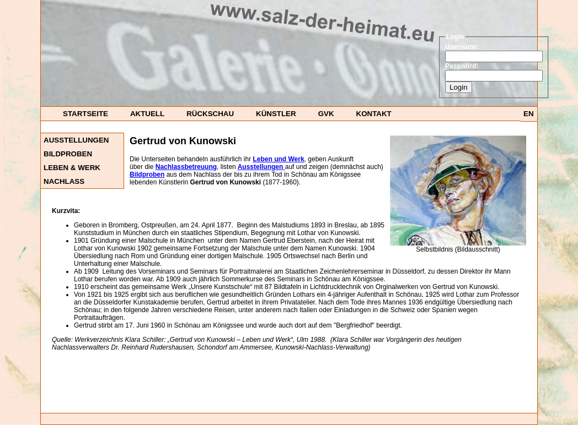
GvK (326, 114)
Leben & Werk (72, 168)
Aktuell (147, 114)
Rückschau (210, 114)
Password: (462, 66)
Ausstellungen (76, 140)
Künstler (276, 114)
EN (528, 114)
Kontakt (374, 114)
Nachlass (64, 181)
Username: (462, 47)
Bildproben (68, 154)
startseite (85, 114)
